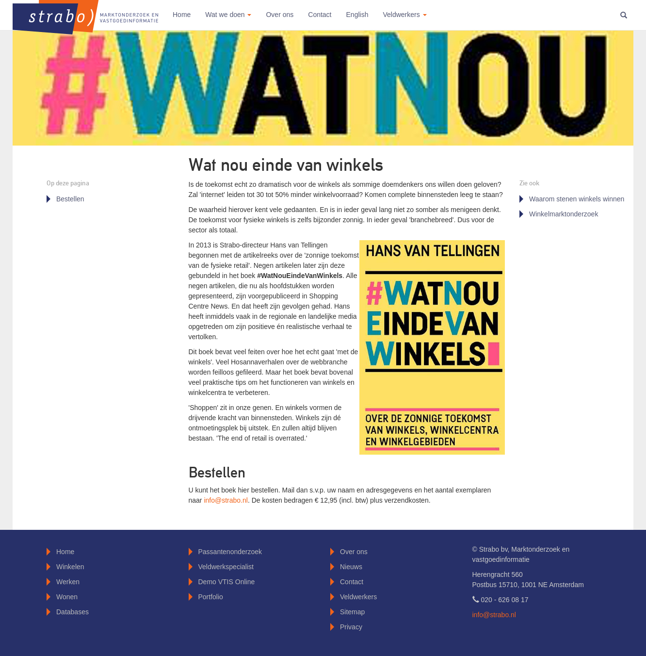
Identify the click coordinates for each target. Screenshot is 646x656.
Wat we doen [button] (228, 14)
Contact (319, 14)
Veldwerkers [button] (404, 14)
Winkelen (70, 567)
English (357, 14)
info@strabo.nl (225, 500)
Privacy (351, 627)
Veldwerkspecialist (226, 567)
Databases (72, 612)
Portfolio (210, 597)
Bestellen (70, 199)
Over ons (279, 14)
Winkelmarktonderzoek (563, 214)
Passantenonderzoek (230, 552)
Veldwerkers (358, 597)
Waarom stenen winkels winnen (576, 199)
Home (182, 14)
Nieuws (351, 567)
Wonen (67, 597)
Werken (68, 582)
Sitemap (352, 612)
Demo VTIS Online (226, 582)
